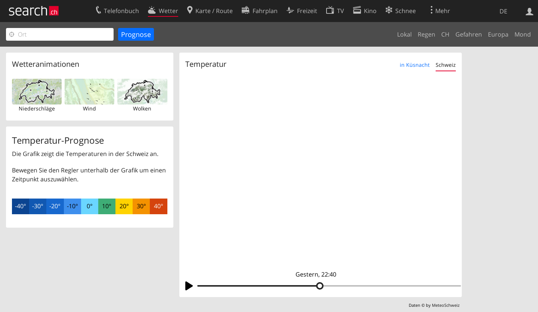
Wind (89, 108)
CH (445, 34)
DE (503, 11)
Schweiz (446, 64)
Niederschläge (37, 108)
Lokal (404, 34)
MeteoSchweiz (446, 305)
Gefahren (468, 34)
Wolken (142, 108)
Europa (498, 34)
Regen (426, 34)
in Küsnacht (415, 64)
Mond (522, 34)
